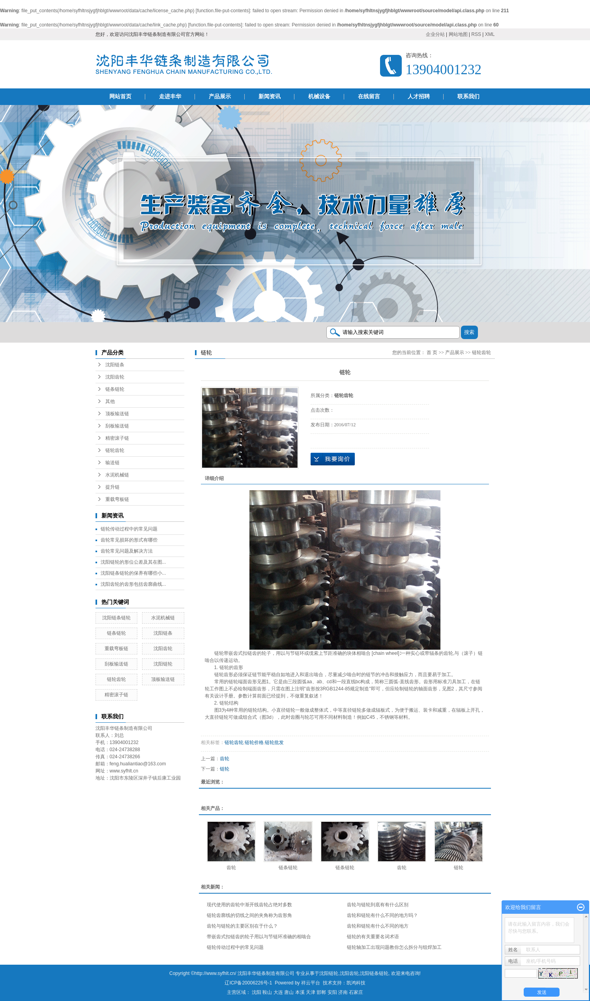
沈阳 (256, 992)
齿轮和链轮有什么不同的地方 (377, 926)
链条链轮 (114, 389)
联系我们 (468, 96)
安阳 (332, 992)
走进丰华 (170, 96)
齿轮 (224, 758)
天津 (310, 992)
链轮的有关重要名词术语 (373, 936)
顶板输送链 (117, 413)
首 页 (432, 352)
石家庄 (356, 992)
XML (490, 34)
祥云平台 (310, 983)
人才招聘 (419, 96)
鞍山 (267, 992)
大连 (278, 992)
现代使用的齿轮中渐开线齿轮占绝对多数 (249, 904)
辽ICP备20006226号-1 (248, 983)
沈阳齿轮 (114, 377)
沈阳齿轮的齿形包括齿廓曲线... (133, 584)
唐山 (289, 992)
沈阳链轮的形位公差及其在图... (133, 562)
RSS (476, 34)
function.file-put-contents (223, 10)
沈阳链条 (114, 364)
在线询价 (333, 459)
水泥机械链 (117, 475)
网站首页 (120, 96)
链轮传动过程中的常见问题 (129, 529)
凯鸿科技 (356, 983)
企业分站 (435, 34)
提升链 (112, 487)
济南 (343, 992)
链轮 (224, 769)
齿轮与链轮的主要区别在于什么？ (242, 926)
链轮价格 (254, 742)
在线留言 (369, 96)
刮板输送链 (117, 426)
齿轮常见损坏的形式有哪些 (129, 540)
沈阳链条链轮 (116, 617)
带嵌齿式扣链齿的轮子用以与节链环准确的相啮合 (259, 936)
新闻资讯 (269, 96)
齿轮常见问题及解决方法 (127, 551)
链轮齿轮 (114, 450)
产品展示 (220, 96)
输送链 (112, 462)
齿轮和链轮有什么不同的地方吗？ (382, 915)
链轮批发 (274, 742)
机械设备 (319, 96)
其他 (110, 401)
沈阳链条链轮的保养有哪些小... (133, 573)
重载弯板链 (117, 499)
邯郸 (321, 992)
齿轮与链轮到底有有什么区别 (377, 904)
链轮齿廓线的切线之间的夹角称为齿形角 (249, 915)
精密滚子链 (117, 438)
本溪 (300, 992)
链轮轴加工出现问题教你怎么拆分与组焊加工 (394, 947)
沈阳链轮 (163, 664)
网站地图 (458, 34)
